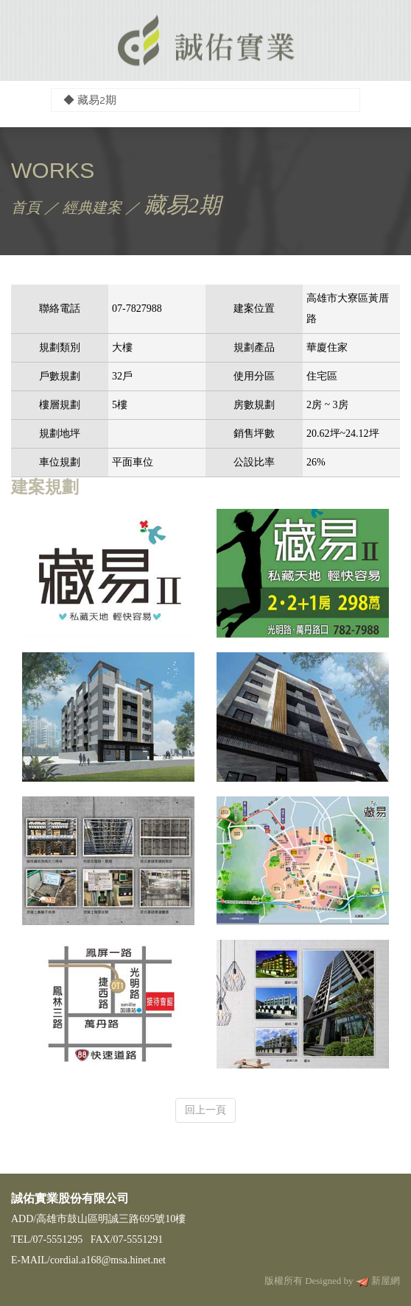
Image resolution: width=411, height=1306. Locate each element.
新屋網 (385, 1280)
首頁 (26, 207)
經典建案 (92, 207)
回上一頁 (205, 1110)
